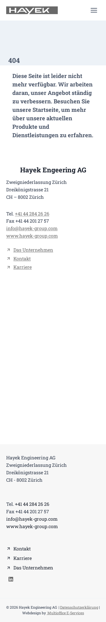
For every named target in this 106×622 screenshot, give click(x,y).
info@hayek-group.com (32, 228)
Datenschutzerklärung (79, 607)
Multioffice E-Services (65, 612)
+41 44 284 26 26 (32, 214)
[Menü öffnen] (94, 10)
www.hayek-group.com (32, 236)
